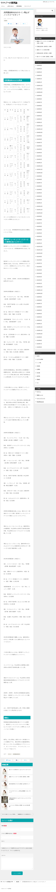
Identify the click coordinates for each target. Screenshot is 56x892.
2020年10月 (39, 293)
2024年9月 (39, 135)
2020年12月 (39, 286)
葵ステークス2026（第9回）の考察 (45, 56)
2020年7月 (39, 303)
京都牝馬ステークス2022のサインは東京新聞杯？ (25, 814)
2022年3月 (39, 236)
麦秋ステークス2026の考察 (43, 49)
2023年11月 (39, 169)
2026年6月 (39, 65)
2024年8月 (39, 139)
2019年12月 (39, 327)
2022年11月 (39, 209)
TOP (7, 881)
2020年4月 (39, 313)
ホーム (3, 6)
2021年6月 (39, 266)
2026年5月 (39, 68)
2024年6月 (39, 145)
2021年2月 (39, 280)
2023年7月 (39, 182)
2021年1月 (39, 283)
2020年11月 (39, 290)
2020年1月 (39, 323)
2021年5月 (39, 270)
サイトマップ (27, 6)
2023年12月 (39, 166)
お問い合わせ (10, 6)
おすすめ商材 (40, 359)
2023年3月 (39, 196)
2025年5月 (39, 109)
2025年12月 (39, 85)
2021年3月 (39, 276)
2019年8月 (39, 340)
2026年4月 (39, 72)
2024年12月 (39, 125)
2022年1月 (39, 243)
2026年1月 (39, 82)
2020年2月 (39, 320)
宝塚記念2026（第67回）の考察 (44, 46)
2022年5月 (39, 229)
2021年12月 (39, 246)
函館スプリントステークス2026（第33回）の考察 (19, 776)
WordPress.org (40, 401)
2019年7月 (39, 343)
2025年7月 (39, 102)
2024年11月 (39, 129)
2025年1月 (39, 122)
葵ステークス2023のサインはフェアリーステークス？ (20, 769)
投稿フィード (40, 395)
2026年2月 (39, 78)
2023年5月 (39, 189)
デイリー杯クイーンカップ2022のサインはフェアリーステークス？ (9, 814)
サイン (9, 754)
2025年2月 (39, 119)
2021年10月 (39, 253)
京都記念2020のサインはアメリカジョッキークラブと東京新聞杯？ (20, 799)
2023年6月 (39, 186)
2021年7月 (39, 263)
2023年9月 (39, 176)
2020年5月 (39, 310)
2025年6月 (39, 105)
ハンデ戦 (39, 362)
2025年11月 (39, 88)
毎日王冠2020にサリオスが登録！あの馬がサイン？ (19, 783)
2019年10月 (39, 333)
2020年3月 (39, 317)
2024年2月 (39, 159)
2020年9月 (39, 296)
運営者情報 (19, 6)
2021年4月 (39, 273)
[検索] (45, 10)
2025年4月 (39, 112)
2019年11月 (39, 330)
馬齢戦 (38, 379)
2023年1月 (39, 202)
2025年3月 (39, 115)
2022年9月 (39, 216)
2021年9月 (39, 256)
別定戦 (5, 20)
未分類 (38, 372)
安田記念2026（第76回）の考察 (44, 53)
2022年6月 (39, 226)
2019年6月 (39, 347)
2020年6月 (39, 306)
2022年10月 (39, 213)
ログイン (39, 391)
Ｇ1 (37, 382)
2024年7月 (39, 142)
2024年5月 (39, 149)
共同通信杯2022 (16, 754)
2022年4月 (39, 233)
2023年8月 (39, 179)
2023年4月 (39, 192)
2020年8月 (39, 300)
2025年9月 (39, 95)
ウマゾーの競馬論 (10, 2)
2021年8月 (39, 260)
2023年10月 (39, 172)
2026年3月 (39, 75)
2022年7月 (39, 223)
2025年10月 (39, 92)
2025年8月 (39, 99)
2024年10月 (39, 132)
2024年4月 (39, 152)
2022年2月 (39, 239)
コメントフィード (41, 398)
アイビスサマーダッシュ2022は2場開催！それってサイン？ (20, 791)
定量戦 (38, 369)
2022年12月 (39, 206)
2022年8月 (39, 219)
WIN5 (38, 356)
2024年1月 (39, 162)
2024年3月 (39, 156)
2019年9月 (39, 337)
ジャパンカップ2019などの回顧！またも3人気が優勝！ (19, 806)
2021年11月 (39, 249)
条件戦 (38, 376)
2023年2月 (39, 199)
